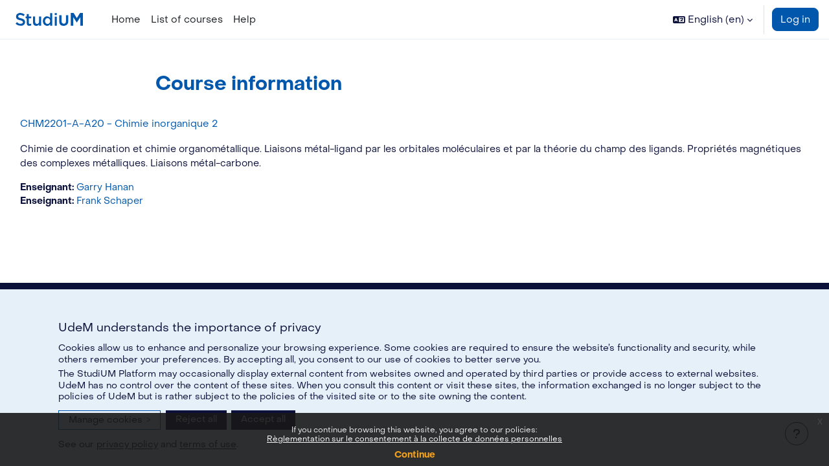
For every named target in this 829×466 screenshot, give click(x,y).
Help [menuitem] (244, 19)
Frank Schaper (142, 203)
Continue (414, 455)
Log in (795, 19)
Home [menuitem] (126, 19)
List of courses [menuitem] (187, 19)
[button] (712, 19)
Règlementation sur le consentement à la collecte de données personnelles (414, 439)
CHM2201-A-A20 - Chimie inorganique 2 (148, 123)
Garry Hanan (137, 188)
